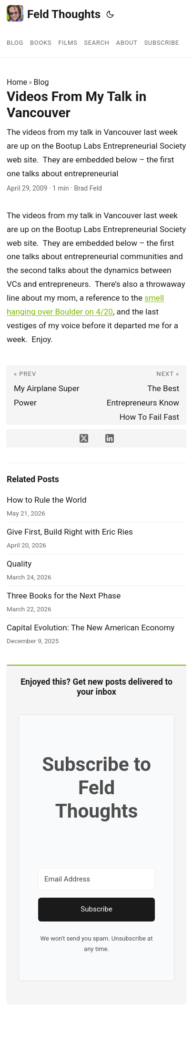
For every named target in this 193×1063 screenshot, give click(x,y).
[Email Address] (96, 879)
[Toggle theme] (110, 14)
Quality (19, 563)
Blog (41, 82)
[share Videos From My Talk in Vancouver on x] (83, 438)
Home (17, 82)
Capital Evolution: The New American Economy (90, 627)
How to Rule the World (47, 500)
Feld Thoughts (54, 13)
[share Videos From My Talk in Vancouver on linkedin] (109, 438)
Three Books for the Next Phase (64, 595)
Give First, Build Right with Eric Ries (70, 532)
